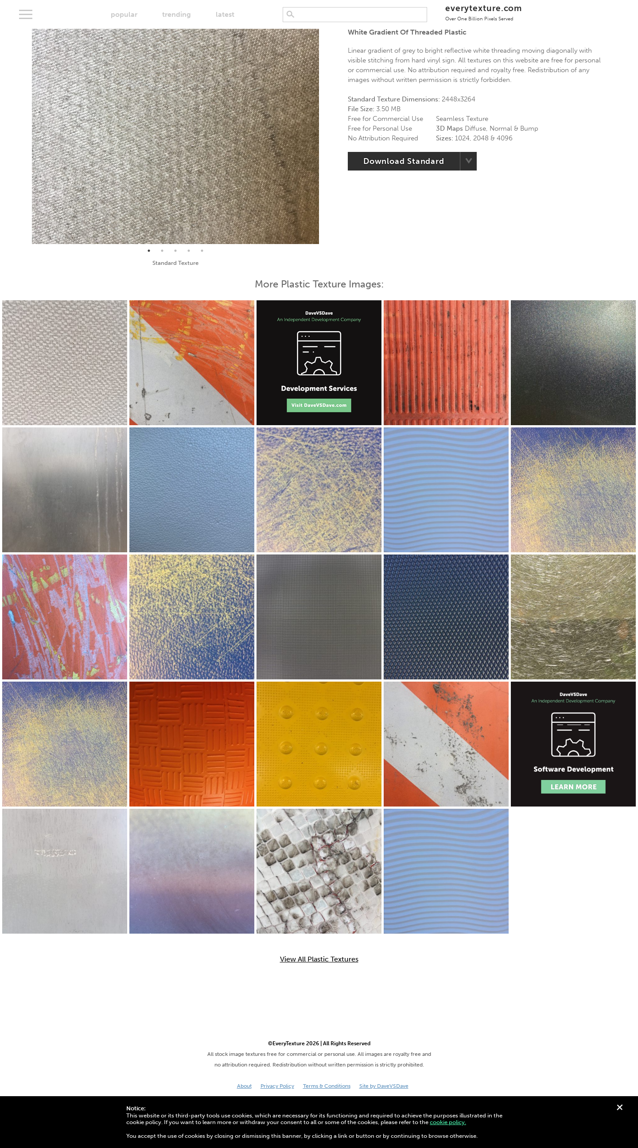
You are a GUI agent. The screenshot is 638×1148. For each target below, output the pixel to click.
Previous (25, 136)
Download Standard (403, 161)
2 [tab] (162, 250)
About (244, 1086)
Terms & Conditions (326, 1086)
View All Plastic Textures (319, 959)
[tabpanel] (175, 136)
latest (225, 14)
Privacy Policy (277, 1086)
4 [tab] (188, 250)
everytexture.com (483, 12)
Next (325, 136)
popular (124, 14)
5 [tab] (202, 250)
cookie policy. (448, 1122)
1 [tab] (148, 250)
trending (176, 14)
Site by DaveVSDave (383, 1086)
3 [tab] (175, 250)
